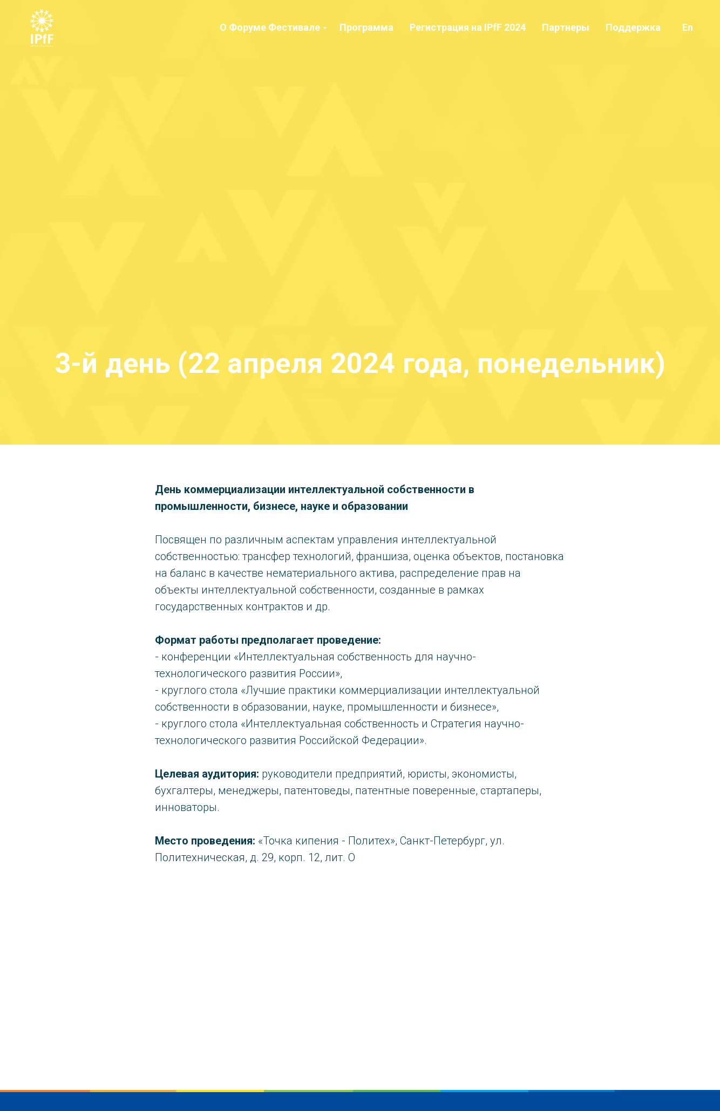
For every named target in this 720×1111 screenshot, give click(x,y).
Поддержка (633, 27)
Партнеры (565, 27)
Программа (366, 27)
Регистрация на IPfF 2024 (468, 27)
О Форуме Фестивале (270, 27)
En (687, 27)
